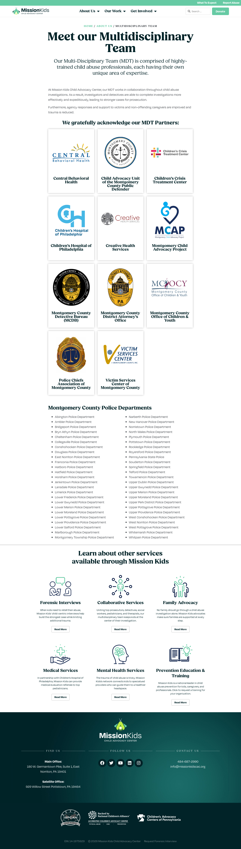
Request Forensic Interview (160, 841)
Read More (60, 629)
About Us (104, 26)
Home (88, 26)
